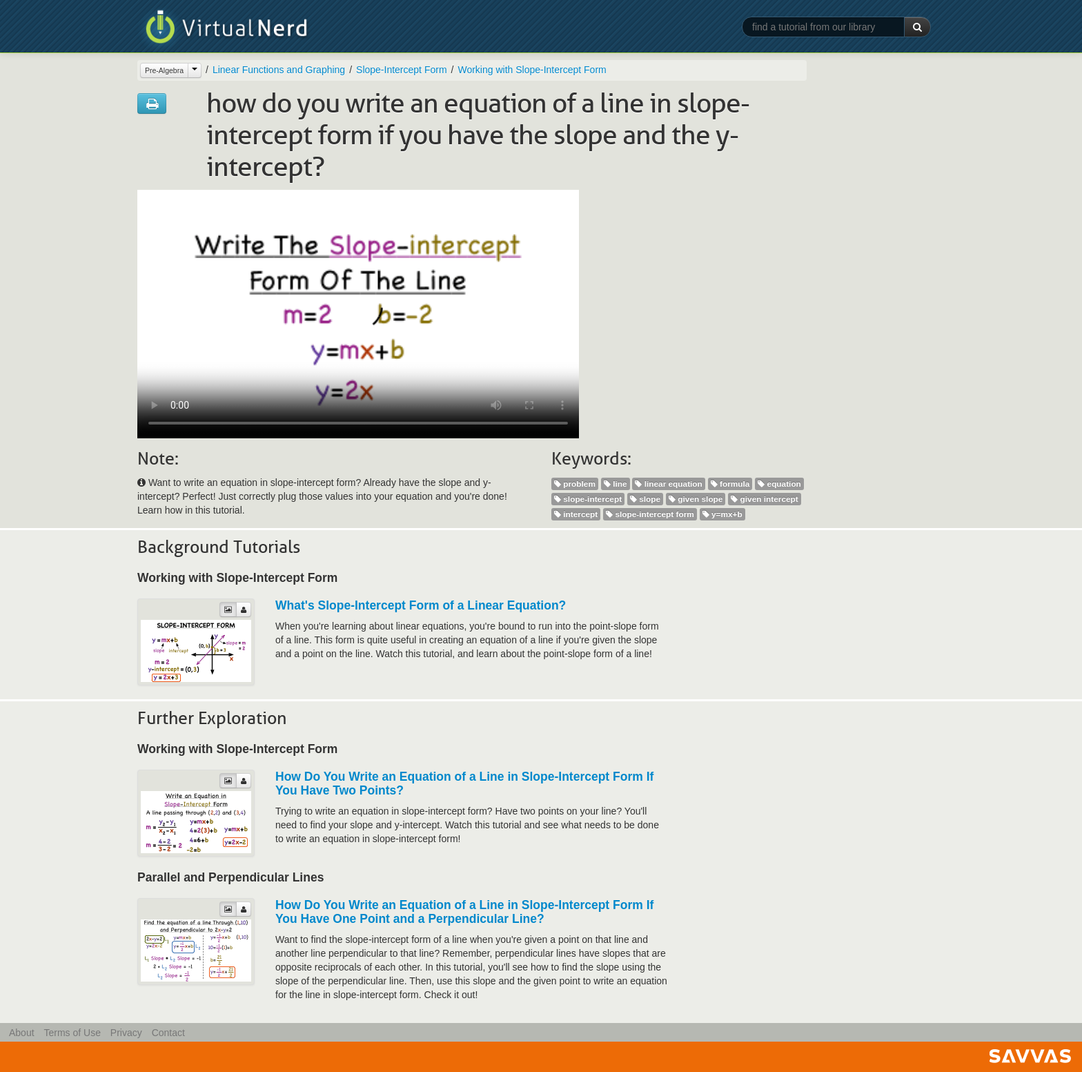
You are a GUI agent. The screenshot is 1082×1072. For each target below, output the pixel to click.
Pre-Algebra (164, 70)
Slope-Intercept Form (401, 69)
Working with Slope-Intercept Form (532, 69)
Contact (168, 1032)
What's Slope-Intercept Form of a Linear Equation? (420, 605)
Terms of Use (71, 1032)
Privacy (126, 1032)
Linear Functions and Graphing (279, 69)
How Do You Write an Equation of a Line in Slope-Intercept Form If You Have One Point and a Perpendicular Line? (464, 912)
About (22, 1032)
